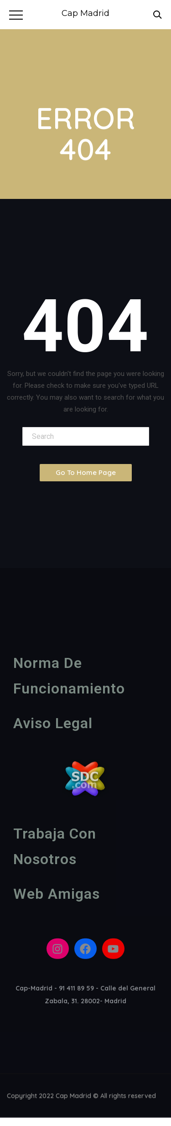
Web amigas (56, 896)
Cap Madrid (85, 13)
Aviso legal (53, 725)
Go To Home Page (86, 472)
